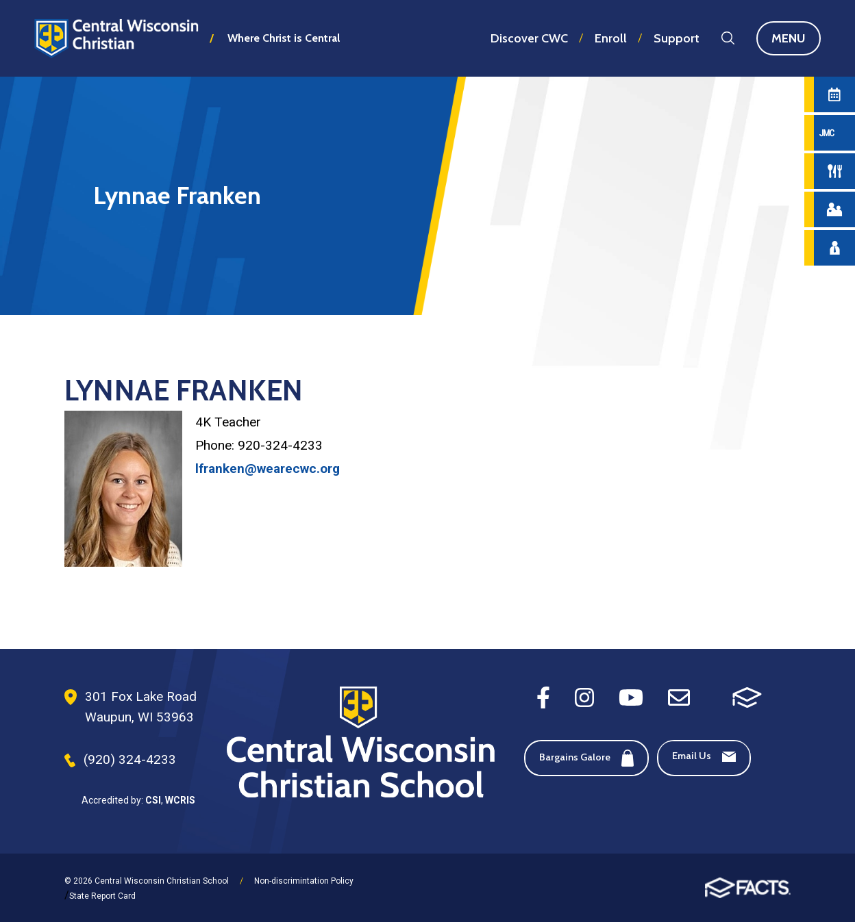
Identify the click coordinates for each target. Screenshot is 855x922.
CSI (153, 800)
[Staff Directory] (834, 248)
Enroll (611, 38)
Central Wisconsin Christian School (116, 37)
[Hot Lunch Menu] (834, 171)
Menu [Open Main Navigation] (796, 38)
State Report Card (102, 896)
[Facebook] (543, 696)
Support (676, 38)
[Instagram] (584, 696)
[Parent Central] (834, 209)
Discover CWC (529, 38)
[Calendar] (834, 94)
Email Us (704, 756)
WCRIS (180, 800)
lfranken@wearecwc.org (267, 468)
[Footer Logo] (361, 743)
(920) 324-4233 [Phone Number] (130, 759)
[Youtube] (631, 696)
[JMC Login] (834, 133)
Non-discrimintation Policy (304, 881)
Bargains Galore (586, 758)
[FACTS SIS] (747, 696)
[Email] (679, 696)
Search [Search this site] (727, 37)
